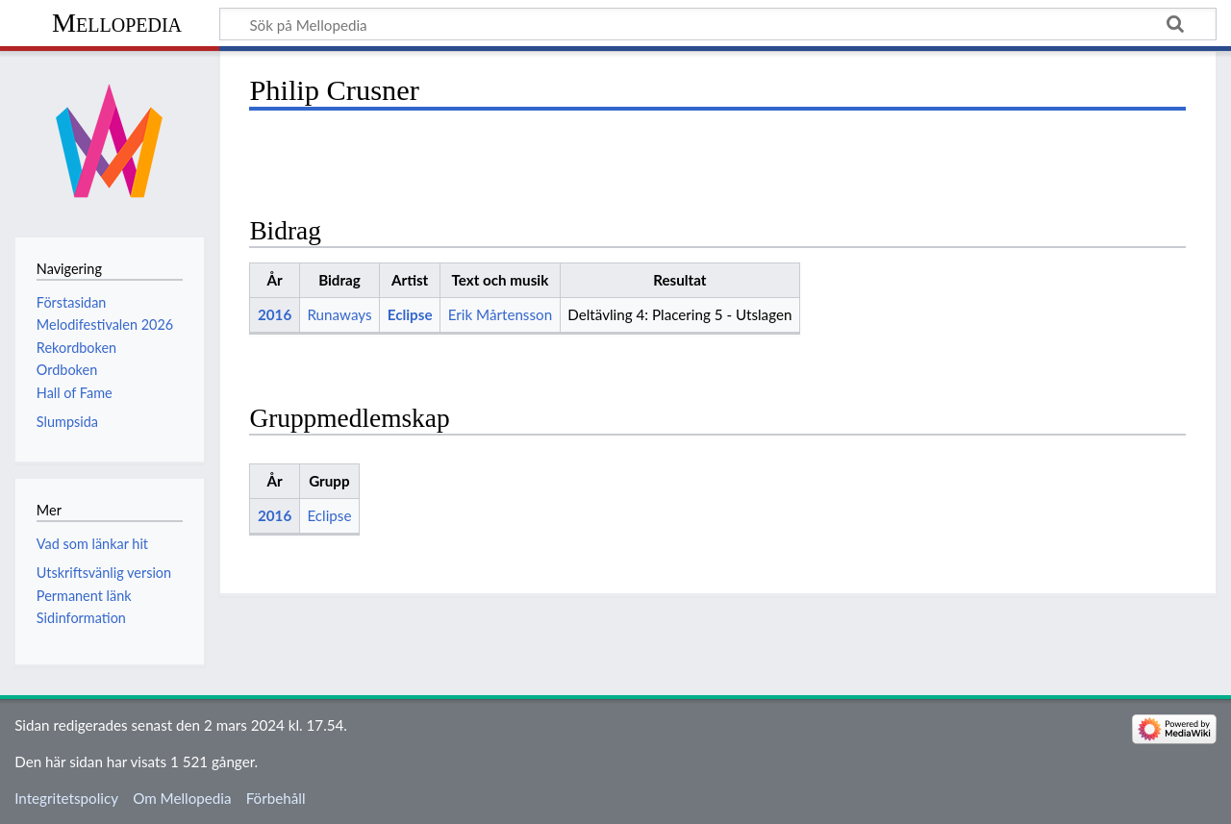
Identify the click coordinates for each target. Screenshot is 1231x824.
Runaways (339, 314)
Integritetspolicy (66, 798)
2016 (274, 314)
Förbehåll (276, 798)
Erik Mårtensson (500, 314)
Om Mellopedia (182, 798)
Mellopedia (117, 22)
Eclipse (410, 314)
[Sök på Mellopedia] (718, 24)
